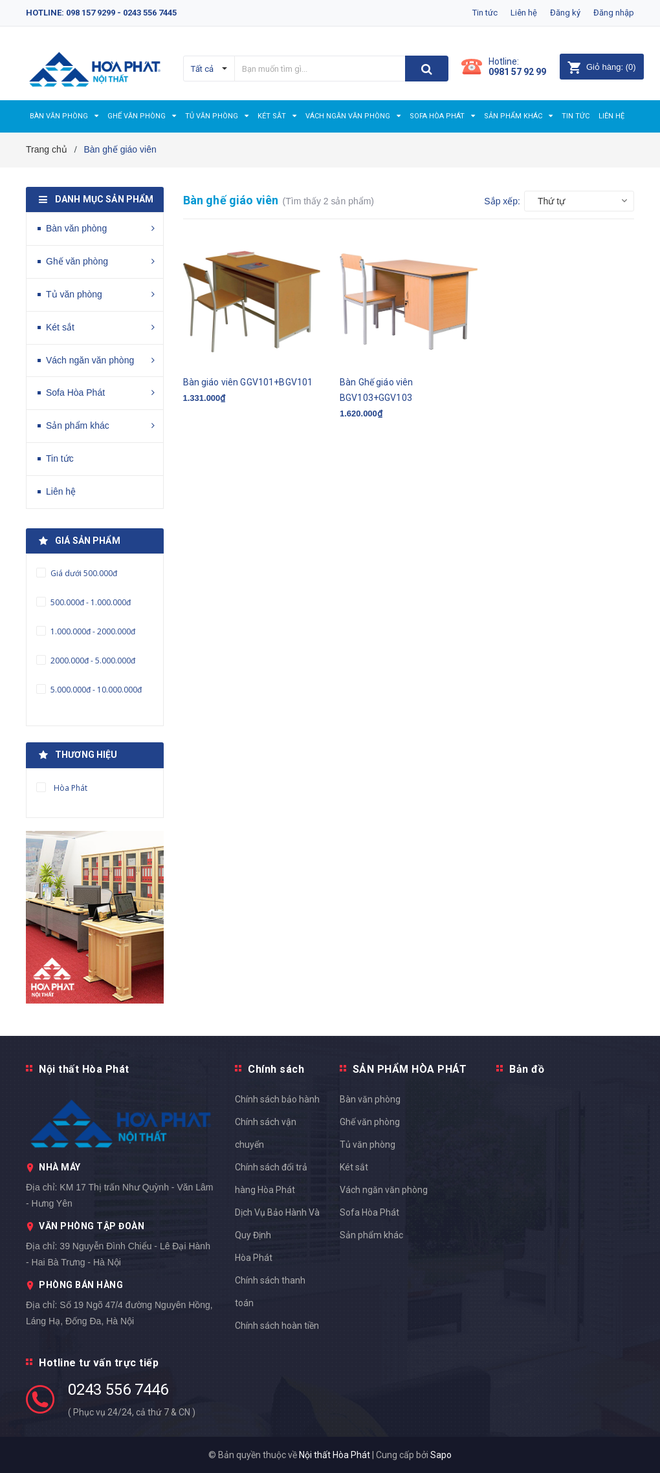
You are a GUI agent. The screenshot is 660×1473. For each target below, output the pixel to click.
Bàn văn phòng (76, 228)
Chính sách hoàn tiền (277, 1325)
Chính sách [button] (276, 1069)
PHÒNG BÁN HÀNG (81, 1285)
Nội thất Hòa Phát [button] (84, 1069)
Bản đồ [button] (526, 1069)
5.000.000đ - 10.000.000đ (95, 689)
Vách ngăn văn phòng (90, 360)
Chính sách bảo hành (277, 1099)
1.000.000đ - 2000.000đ (92, 631)
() (601, 67)
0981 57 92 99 (517, 72)
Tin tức (485, 12)
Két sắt (60, 327)
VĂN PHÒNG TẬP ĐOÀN (91, 1226)
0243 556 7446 (118, 1390)
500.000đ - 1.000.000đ (90, 602)
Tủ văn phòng (74, 294)
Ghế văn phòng (77, 261)
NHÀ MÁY (60, 1167)
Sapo (441, 1455)
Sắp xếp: (502, 201)
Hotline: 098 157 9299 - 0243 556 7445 (101, 12)
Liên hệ (524, 12)
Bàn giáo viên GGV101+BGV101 (248, 382)
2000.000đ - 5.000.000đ (92, 660)
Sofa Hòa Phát (75, 392)
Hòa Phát (253, 1258)
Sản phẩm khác (77, 425)
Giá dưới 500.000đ (83, 573)
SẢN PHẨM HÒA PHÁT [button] (410, 1069)
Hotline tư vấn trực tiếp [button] (99, 1363)
